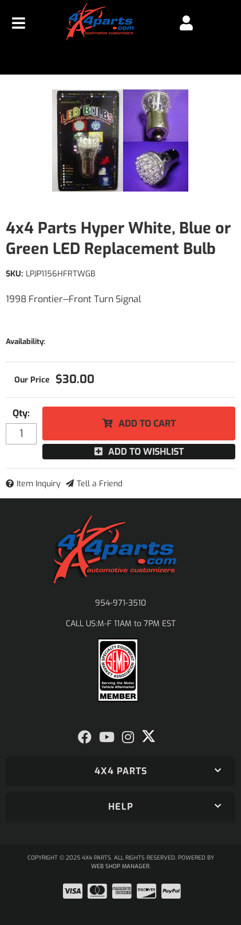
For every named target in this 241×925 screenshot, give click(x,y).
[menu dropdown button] (18, 23)
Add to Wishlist (146, 452)
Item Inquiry (39, 483)
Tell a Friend (100, 483)
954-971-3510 (120, 603)
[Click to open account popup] (186, 23)
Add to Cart (147, 423)
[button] (120, 771)
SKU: (14, 273)
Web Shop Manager (120, 866)
